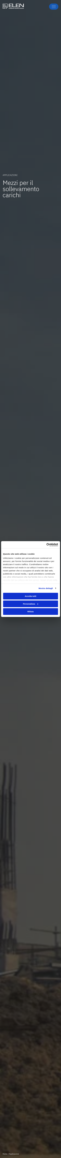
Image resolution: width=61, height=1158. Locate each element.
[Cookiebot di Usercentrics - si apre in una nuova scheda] (46, 544)
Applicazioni (14, 1154)
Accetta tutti (30, 596)
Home (5, 1154)
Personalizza (30, 604)
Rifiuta (30, 611)
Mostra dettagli (46, 588)
